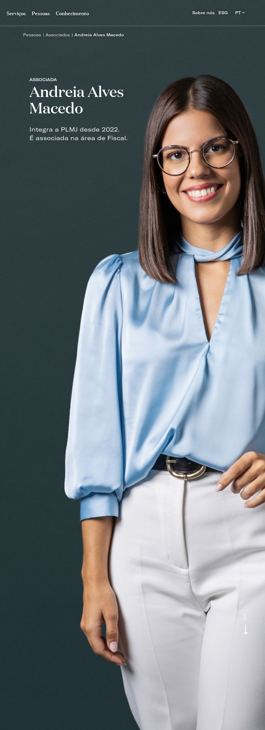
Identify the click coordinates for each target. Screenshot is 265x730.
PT (240, 12)
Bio (245, 617)
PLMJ (132, 11)
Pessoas (32, 34)
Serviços (16, 12)
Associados (58, 34)
